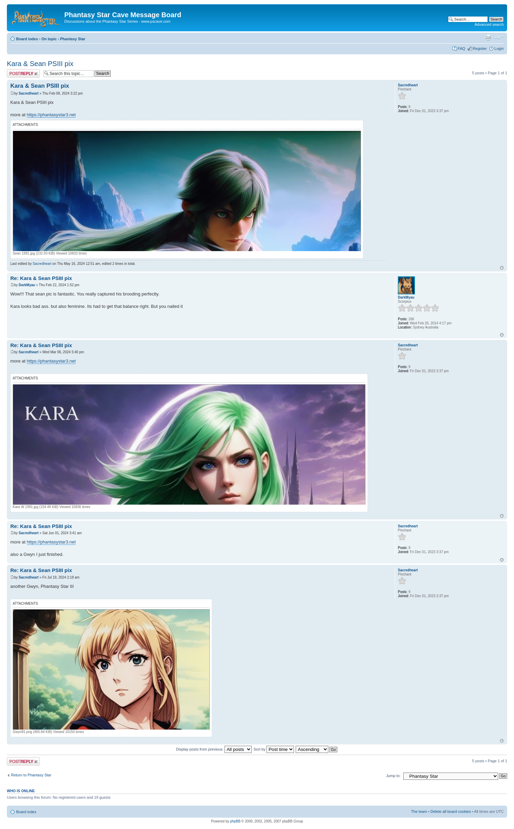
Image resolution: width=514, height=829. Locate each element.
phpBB (235, 821)
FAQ (461, 48)
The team (419, 811)
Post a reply (23, 73)
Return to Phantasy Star (31, 775)
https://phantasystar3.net (51, 114)
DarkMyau (27, 285)
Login (499, 48)
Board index (27, 39)
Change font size (499, 37)
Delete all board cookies (450, 811)
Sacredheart (29, 93)
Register (480, 48)
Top (502, 268)
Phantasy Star (72, 39)
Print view (488, 37)
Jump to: (393, 776)
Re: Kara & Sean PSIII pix (41, 278)
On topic (49, 39)
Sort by (273, 749)
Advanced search (489, 24)
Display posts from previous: (214, 749)
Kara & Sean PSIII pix (40, 63)
